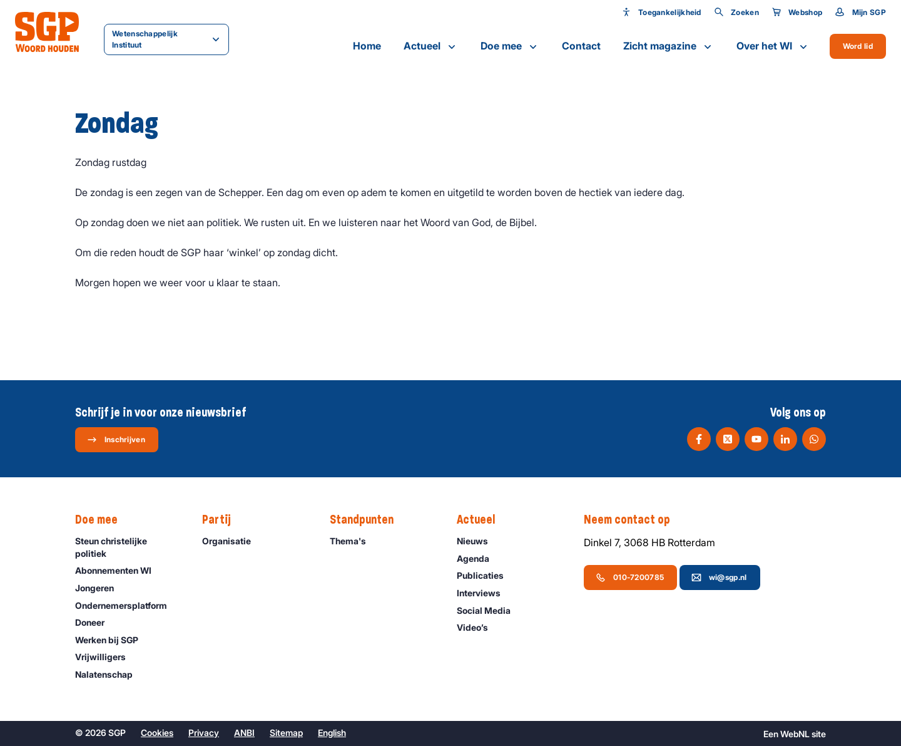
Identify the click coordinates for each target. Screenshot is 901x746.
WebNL (795, 733)
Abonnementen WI (119, 570)
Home (367, 45)
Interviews (484, 593)
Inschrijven (116, 440)
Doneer (95, 622)
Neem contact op (633, 519)
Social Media (489, 610)
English (332, 732)
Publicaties (486, 575)
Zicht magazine (668, 46)
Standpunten (368, 519)
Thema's (353, 541)
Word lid (858, 46)
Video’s (478, 627)
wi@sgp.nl (719, 577)
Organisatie (232, 541)
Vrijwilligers (106, 657)
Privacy (203, 732)
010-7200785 (630, 577)
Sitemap (286, 732)
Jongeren (100, 588)
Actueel (431, 46)
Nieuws (478, 541)
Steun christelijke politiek (128, 547)
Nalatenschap (109, 674)
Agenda (479, 558)
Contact (581, 45)
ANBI (244, 732)
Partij (222, 519)
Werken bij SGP (112, 640)
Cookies (157, 732)
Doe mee (510, 46)
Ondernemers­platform (126, 605)
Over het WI (773, 46)
